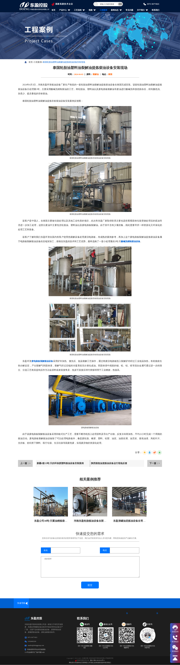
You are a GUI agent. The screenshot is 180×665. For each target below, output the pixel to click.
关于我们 (141, 10)
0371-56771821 (153, 4)
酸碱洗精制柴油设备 (131, 241)
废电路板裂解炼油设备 (43, 361)
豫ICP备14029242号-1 (97, 660)
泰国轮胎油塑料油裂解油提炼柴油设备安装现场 (64, 62)
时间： (71, 74)
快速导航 (21, 603)
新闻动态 (114, 10)
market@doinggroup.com (36, 645)
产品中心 (63, 10)
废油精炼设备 (112, 603)
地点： (105, 74)
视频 (90, 10)
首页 (54, 10)
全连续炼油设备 (36, 603)
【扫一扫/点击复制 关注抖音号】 (147, 647)
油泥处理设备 (97, 603)
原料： (89, 74)
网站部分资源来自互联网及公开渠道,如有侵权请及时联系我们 (90, 663)
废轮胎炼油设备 (52, 603)
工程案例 (103, 10)
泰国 (110, 74)
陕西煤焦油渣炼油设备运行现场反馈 (110, 463)
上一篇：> (25, 463)
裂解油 (96, 74)
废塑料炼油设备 (67, 603)
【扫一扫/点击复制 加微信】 (84, 647)
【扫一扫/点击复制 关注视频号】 (126, 647)
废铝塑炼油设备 (82, 603)
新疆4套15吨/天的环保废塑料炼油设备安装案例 (61, 463)
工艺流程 (78, 10)
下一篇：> (154, 463)
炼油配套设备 (172, 603)
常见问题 (129, 10)
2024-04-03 (78, 74)
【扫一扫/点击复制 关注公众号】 (105, 647)
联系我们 (155, 10)
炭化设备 (142, 603)
